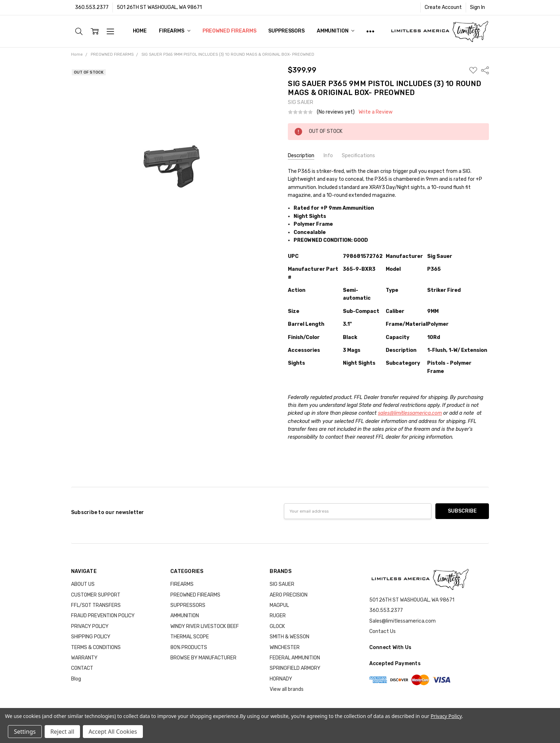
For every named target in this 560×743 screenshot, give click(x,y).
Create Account (443, 7)
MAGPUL (279, 605)
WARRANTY (84, 658)
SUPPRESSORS (286, 31)
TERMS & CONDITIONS (96, 647)
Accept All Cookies (113, 731)
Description (301, 156)
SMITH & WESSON (289, 637)
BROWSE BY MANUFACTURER (203, 658)
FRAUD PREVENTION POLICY (103, 616)
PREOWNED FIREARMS (229, 31)
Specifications (358, 156)
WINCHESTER (285, 647)
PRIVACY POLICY (90, 626)
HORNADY (281, 679)
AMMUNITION (335, 31)
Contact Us (382, 631)
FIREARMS (174, 31)
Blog (76, 679)
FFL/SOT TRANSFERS (96, 605)
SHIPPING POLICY (90, 637)
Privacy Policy (446, 716)
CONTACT (82, 668)
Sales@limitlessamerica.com (402, 621)
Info (328, 156)
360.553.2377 (92, 7)
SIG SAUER (282, 584)
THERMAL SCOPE (189, 637)
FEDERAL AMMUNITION (295, 658)
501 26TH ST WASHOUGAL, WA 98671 (159, 7)
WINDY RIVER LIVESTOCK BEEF (204, 626)
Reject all (62, 731)
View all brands (287, 689)
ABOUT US (83, 584)
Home (140, 31)
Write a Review (375, 112)
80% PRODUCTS (188, 647)
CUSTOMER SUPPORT (95, 595)
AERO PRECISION (289, 595)
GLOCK (277, 626)
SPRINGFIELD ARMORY (295, 668)
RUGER (278, 616)
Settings (25, 731)
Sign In (477, 7)
